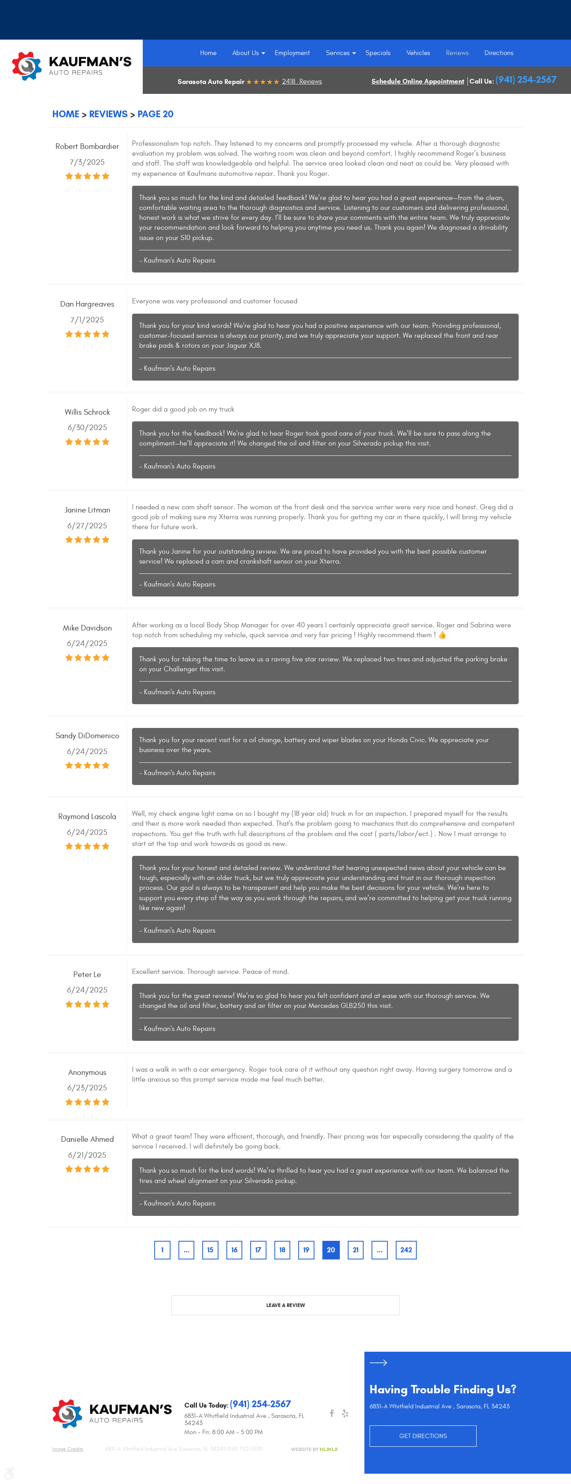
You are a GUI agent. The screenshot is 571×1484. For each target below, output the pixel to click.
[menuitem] (208, 53)
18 (283, 1250)
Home (208, 53)
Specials (378, 53)
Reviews (457, 53)
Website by (314, 1449)
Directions (499, 53)
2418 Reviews (302, 82)
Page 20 (156, 114)
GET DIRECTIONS (423, 1436)
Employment (292, 53)
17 (258, 1250)
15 (210, 1250)
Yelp (345, 1413)
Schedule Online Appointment (418, 81)
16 (235, 1250)
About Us (245, 53)
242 (406, 1250)
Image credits (67, 1449)
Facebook (331, 1413)
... (187, 1250)
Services (338, 53)
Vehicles (418, 53)
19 (306, 1250)
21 (355, 1250)
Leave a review (285, 1305)
